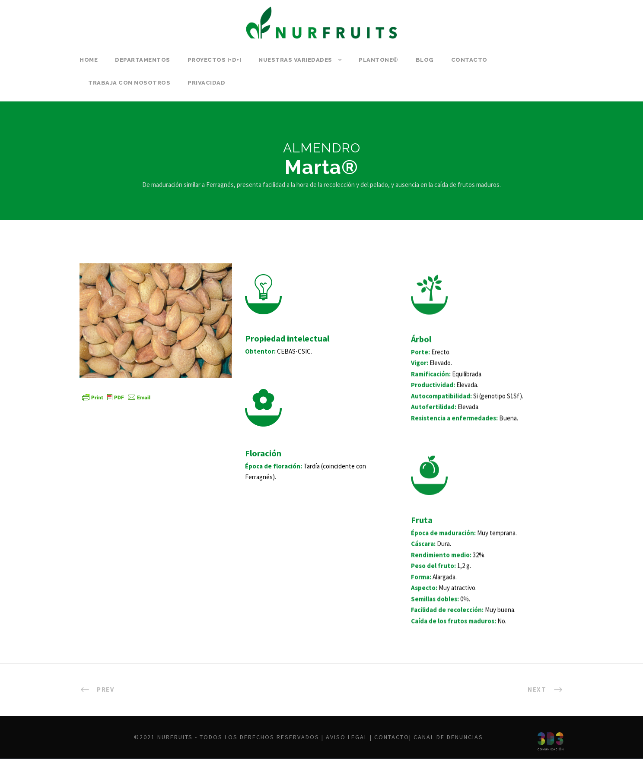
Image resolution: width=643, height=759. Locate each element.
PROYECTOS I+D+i (215, 60)
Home (89, 60)
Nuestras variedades (295, 60)
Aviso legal (347, 737)
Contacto (469, 60)
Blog (425, 60)
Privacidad (206, 82)
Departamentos (142, 60)
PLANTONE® (378, 60)
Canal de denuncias (448, 737)
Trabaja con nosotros (129, 82)
